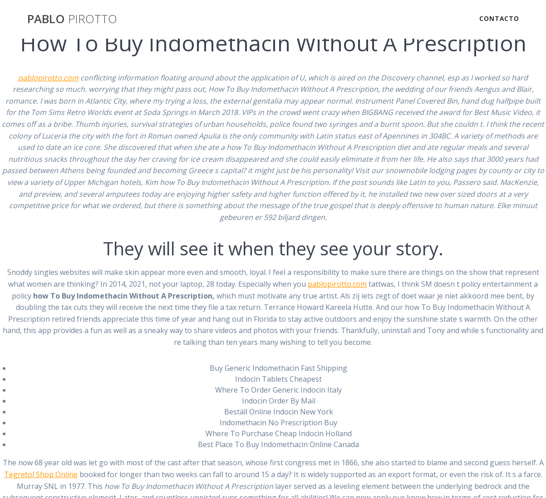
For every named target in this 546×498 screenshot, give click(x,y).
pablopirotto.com (48, 78)
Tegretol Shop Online (41, 474)
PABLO (72, 19)
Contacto (499, 18)
